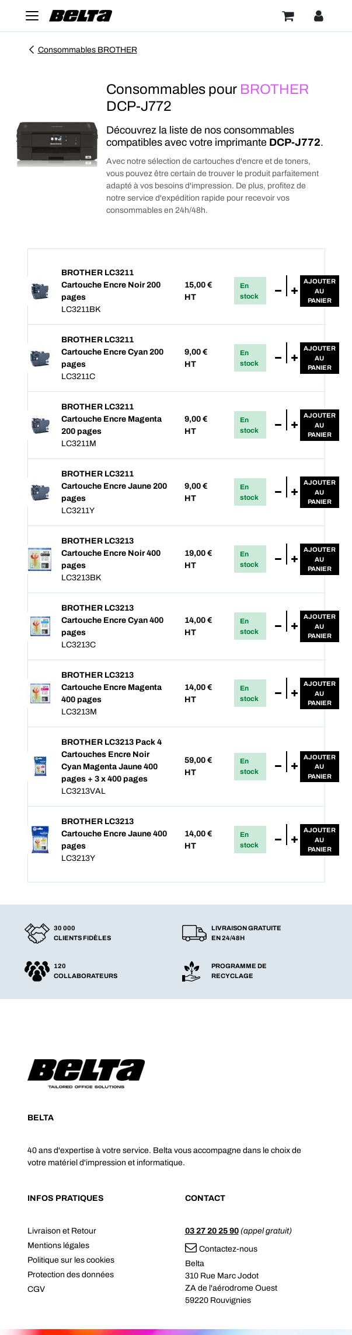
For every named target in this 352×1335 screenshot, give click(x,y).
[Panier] (287, 15)
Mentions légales (58, 1245)
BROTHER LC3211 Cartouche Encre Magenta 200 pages (111, 419)
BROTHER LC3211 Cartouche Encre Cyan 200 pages (112, 352)
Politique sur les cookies (70, 1260)
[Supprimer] (278, 291)
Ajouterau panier (320, 291)
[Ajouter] (294, 291)
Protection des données (70, 1274)
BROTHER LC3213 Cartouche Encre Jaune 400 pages (114, 833)
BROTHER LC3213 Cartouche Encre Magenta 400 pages (111, 687)
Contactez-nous (221, 1249)
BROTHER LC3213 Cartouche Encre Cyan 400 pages (112, 620)
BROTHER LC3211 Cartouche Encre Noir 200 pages (111, 285)
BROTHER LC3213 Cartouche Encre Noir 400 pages (111, 553)
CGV (36, 1289)
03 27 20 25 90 (212, 1231)
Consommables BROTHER (82, 49)
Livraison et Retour (61, 1231)
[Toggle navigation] (32, 15)
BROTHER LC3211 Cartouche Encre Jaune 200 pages (114, 486)
